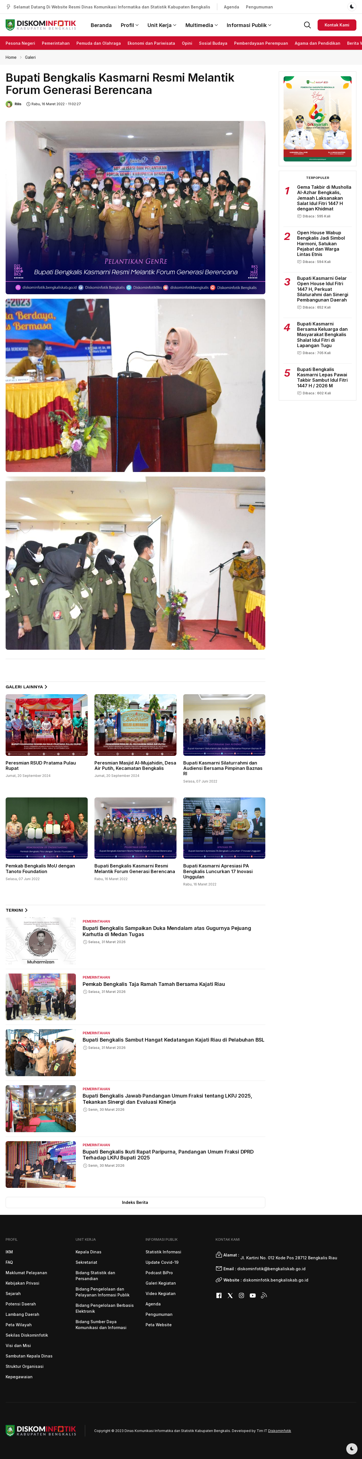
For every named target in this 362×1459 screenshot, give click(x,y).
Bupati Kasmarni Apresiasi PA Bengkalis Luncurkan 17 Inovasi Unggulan (218, 871)
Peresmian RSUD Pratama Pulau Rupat (41, 765)
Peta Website (159, 1324)
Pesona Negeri (20, 43)
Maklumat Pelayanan (26, 1272)
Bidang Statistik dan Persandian (95, 1275)
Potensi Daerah (21, 1303)
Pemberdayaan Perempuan (261, 43)
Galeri (30, 57)
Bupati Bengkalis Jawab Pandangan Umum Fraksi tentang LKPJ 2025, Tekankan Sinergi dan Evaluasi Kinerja (167, 1099)
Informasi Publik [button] (249, 25)
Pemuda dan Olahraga (98, 43)
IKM (9, 1251)
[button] (307, 24)
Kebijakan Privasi (22, 1283)
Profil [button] (130, 25)
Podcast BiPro (159, 1272)
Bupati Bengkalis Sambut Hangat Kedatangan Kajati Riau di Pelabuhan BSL (173, 1040)
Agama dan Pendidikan (317, 43)
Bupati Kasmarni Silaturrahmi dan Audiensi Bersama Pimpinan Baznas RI (223, 768)
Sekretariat (86, 1262)
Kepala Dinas (88, 1251)
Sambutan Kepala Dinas (29, 1356)
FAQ (9, 1262)
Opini (187, 43)
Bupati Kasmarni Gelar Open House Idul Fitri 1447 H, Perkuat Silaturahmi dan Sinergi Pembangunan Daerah (322, 289)
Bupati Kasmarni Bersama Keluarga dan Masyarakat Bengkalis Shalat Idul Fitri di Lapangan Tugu (322, 334)
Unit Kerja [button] (162, 25)
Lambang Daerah (22, 1314)
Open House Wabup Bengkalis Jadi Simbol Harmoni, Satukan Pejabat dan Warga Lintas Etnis (321, 243)
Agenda (231, 7)
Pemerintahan (56, 43)
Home (11, 57)
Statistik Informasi (163, 1251)
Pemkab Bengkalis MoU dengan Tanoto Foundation (40, 868)
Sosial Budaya (213, 43)
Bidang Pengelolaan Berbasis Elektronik (105, 1308)
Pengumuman (259, 7)
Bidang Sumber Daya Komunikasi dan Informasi (101, 1324)
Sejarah (13, 1293)
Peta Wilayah (19, 1324)
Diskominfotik (279, 1431)
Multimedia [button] (201, 25)
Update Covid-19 (162, 1262)
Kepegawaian (19, 1376)
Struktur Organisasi (25, 1366)
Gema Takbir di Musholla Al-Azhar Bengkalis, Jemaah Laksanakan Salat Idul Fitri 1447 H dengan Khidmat (324, 198)
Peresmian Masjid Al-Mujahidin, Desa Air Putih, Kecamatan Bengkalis (135, 765)
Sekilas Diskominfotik (27, 1335)
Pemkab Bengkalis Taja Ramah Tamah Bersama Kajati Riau (154, 984)
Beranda (101, 25)
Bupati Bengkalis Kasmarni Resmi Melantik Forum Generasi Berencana (134, 868)
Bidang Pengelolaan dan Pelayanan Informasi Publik (103, 1292)
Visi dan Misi (18, 1345)
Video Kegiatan (161, 1293)
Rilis (18, 104)
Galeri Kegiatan (161, 1283)
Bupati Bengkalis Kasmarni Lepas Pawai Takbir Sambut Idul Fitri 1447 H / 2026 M (322, 377)
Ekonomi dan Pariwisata (151, 43)
